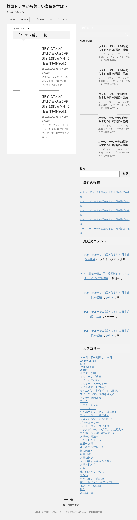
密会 (82, 468)
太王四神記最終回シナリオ (96, 461)
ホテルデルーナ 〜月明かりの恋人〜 (102, 429)
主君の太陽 (86, 443)
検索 (82, 168)
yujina (109, 297)
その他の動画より (90, 397)
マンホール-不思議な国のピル (98, 433)
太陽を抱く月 (88, 464)
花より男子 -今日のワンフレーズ (99, 482)
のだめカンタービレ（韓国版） (99, 411)
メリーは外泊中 (89, 436)
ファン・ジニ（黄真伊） (94, 415)
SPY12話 (46, 73)
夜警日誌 (85, 454)
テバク (84, 401)
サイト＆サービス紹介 (93, 387)
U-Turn (84, 369)
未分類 (84, 475)
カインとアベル (89, 380)
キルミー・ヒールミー (93, 383)
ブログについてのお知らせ (96, 418)
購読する (88, 27)
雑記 (82, 489)
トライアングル (89, 404)
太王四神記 (86, 457)
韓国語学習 (86, 492)
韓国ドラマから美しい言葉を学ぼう (37, 6)
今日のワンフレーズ (92, 447)
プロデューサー (89, 422)
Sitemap (24, 19)
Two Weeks (87, 366)
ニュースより (88, 408)
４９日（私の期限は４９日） (97, 357)
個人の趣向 (86, 450)
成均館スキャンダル (92, 471)
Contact (12, 19)
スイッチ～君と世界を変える (97, 394)
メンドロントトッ (90, 440)
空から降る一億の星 (92, 478)
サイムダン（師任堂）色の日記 (99, 390)
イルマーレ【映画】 (92, 376)
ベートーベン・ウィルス (94, 426)
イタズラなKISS (89, 373)
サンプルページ (39, 19)
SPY (61, 69)
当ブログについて (59, 19)
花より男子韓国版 (90, 485)
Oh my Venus (88, 360)
